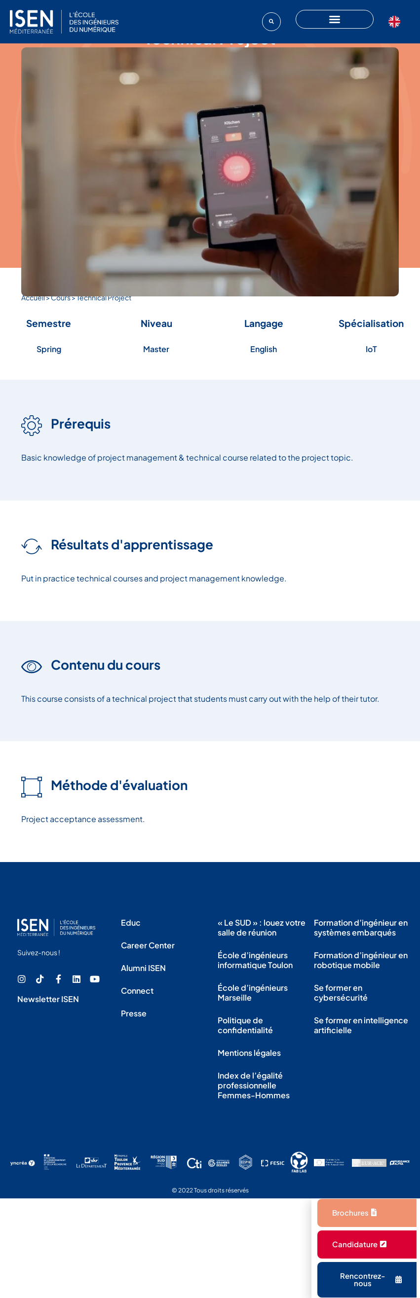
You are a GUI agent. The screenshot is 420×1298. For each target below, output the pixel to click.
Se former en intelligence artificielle (361, 1025)
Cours (61, 297)
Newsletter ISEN (48, 999)
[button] (271, 21)
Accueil (33, 297)
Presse (134, 1013)
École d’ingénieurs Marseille (253, 992)
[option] (396, 22)
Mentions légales (249, 1052)
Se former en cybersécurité (341, 992)
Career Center (148, 945)
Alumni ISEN (143, 968)
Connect (137, 990)
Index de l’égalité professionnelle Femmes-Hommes (254, 1085)
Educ (131, 922)
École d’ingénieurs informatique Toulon (255, 960)
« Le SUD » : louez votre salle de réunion (261, 927)
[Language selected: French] (396, 22)
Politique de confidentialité (245, 1025)
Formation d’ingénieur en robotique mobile (361, 960)
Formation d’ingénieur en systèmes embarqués (361, 927)
